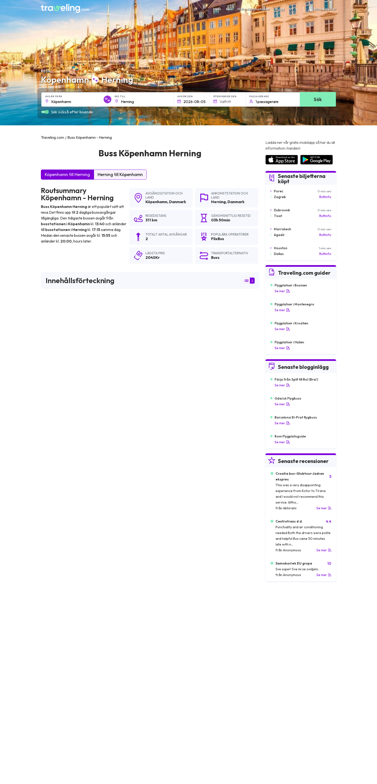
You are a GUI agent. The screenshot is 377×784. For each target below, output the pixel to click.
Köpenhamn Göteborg (133, 595)
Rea (229, 9)
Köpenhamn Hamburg (205, 595)
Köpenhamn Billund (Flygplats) (212, 587)
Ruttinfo (325, 197)
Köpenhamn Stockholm (61, 595)
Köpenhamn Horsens (59, 619)
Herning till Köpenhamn (120, 174)
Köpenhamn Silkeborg (60, 636)
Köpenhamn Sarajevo (60, 644)
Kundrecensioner (278, 709)
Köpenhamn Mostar (131, 652)
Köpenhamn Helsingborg (62, 628)
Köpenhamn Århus (202, 603)
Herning (218, 201)
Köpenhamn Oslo (201, 636)
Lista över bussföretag (282, 714)
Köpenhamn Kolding (203, 619)
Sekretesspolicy (203, 709)
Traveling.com (88, 761)
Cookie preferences (206, 714)
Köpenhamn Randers (59, 611)
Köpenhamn (156, 201)
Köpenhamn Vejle (129, 611)
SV (294, 9)
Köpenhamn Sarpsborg (206, 652)
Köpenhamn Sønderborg (135, 668)
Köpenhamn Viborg (203, 628)
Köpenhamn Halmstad (132, 587)
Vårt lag (123, 714)
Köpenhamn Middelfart (133, 644)
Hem (217, 9)
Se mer (282, 291)
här (67, 421)
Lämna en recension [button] (232, 523)
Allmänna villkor (202, 704)
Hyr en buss (273, 719)
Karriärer (272, 704)
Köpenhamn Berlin (57, 603)
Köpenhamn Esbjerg (131, 636)
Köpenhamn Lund (56, 668)
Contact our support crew (72, 724)
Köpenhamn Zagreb (58, 660)
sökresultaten (237, 320)
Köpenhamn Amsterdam (134, 619)
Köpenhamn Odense (204, 611)
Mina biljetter (321, 9)
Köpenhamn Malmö (130, 603)
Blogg (279, 9)
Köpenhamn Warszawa (206, 660)
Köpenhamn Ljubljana (205, 668)
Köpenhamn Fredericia (61, 652)
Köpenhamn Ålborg (130, 628)
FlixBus (49, 351)
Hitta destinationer (254, 9)
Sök (318, 99)
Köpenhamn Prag (201, 644)
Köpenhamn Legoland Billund (66, 587)
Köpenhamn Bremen (131, 660)
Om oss (123, 709)
